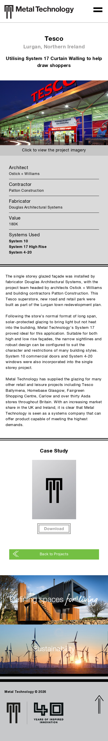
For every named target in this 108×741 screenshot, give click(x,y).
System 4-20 (20, 252)
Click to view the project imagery (54, 150)
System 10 (18, 241)
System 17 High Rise (27, 247)
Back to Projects (40, 554)
